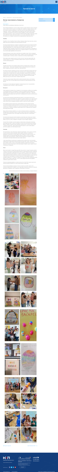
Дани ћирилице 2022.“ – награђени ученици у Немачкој (32, 445)
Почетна (4, 17)
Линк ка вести (5, 24)
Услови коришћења (14, 471)
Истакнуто (41, 18)
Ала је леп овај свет (7, 445)
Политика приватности (6, 471)
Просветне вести (9, 17)
